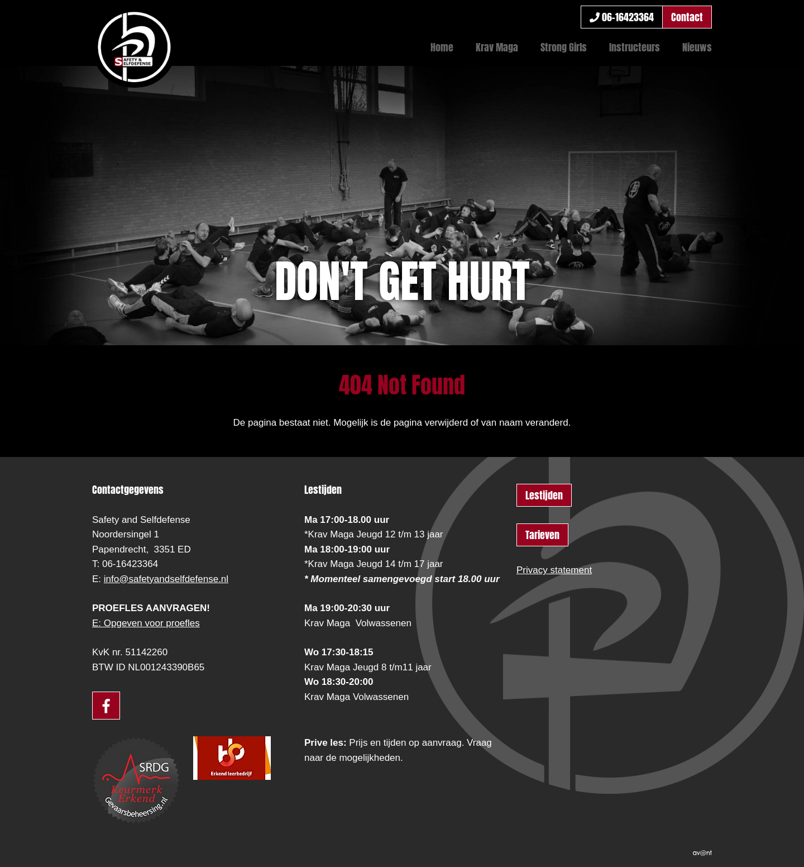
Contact (687, 17)
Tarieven (542, 534)
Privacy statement (554, 570)
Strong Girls (563, 47)
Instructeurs (634, 47)
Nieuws (697, 47)
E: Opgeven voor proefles (146, 623)
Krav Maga (497, 47)
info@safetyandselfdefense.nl (166, 579)
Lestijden (544, 495)
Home (441, 47)
